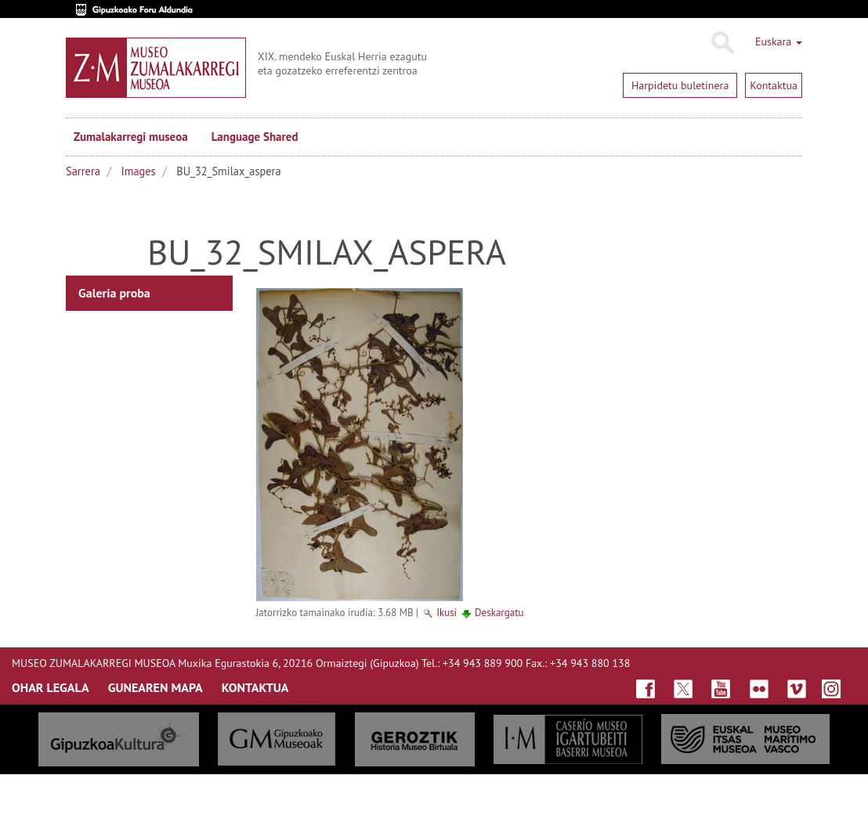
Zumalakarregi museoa (131, 136)
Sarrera (83, 171)
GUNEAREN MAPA (155, 687)
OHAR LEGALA (50, 687)
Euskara (778, 41)
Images (138, 171)
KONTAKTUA (255, 687)
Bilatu (722, 43)
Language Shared (255, 136)
